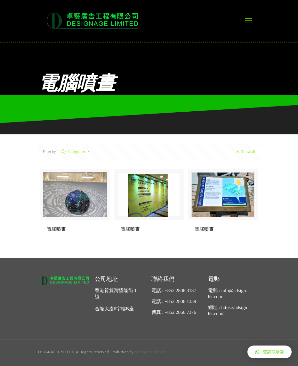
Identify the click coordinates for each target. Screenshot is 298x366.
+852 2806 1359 (180, 301)
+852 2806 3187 (180, 290)
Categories (76, 152)
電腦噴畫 (56, 229)
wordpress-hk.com (150, 352)
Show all (245, 152)
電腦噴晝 (130, 229)
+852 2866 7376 (180, 312)
